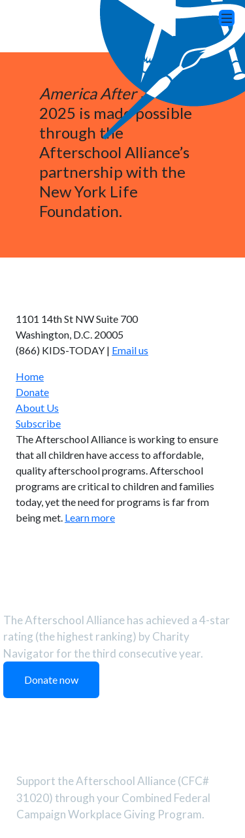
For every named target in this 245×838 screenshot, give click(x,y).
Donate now (51, 679)
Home (30, 376)
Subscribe (38, 423)
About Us (37, 407)
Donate (32, 392)
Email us (130, 350)
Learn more (90, 517)
